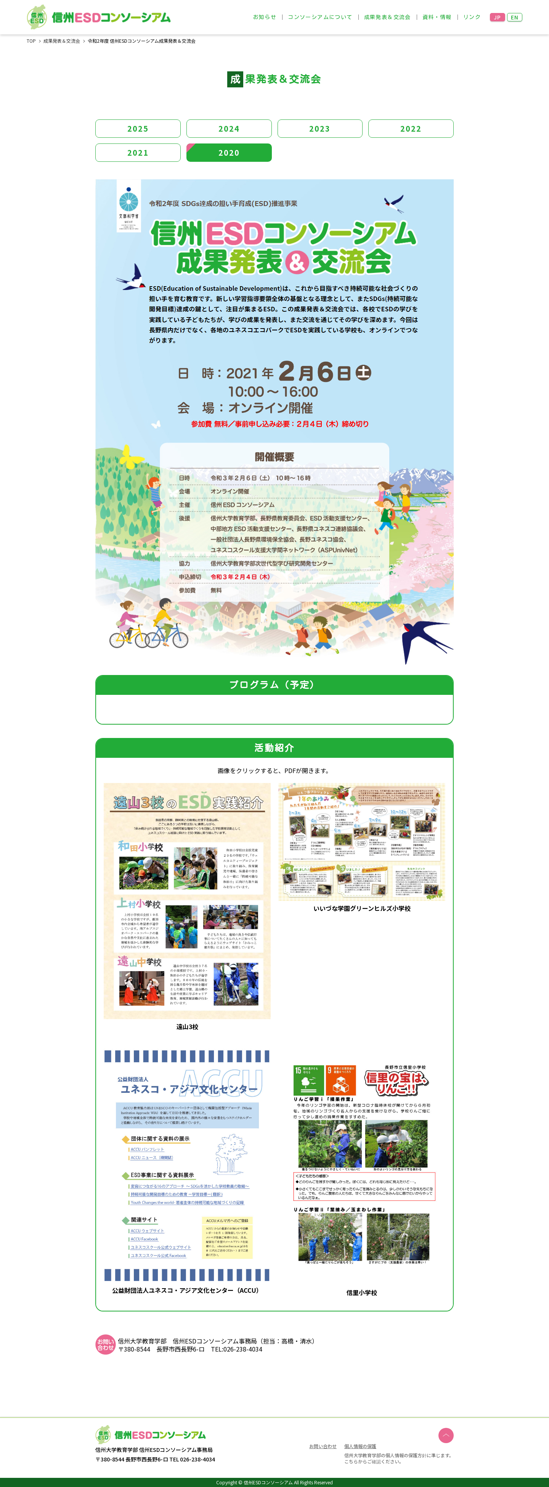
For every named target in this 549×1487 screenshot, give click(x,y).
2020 (229, 152)
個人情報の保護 (360, 1446)
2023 (320, 128)
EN (515, 17)
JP (497, 17)
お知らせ (265, 17)
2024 (229, 128)
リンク (472, 17)
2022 (411, 128)
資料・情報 (437, 17)
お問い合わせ (323, 1446)
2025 (138, 128)
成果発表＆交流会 (387, 17)
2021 (138, 152)
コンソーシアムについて (320, 17)
